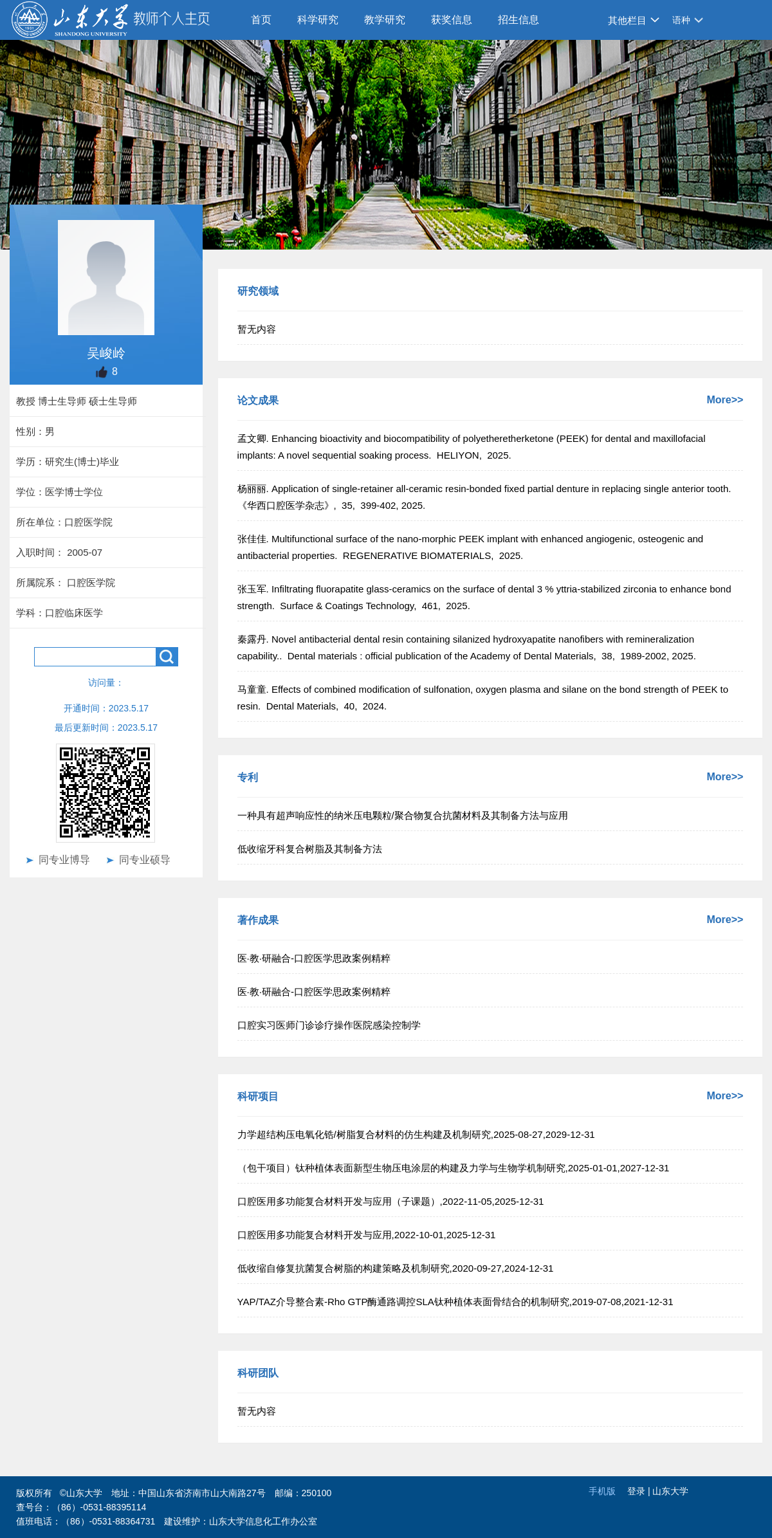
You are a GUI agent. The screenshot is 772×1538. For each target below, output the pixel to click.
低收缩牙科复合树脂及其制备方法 (309, 848)
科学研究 (317, 19)
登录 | (639, 1491)
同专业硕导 (144, 859)
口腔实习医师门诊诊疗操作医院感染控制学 (329, 1025)
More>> (724, 399)
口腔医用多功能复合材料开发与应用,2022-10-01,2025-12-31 (366, 1234)
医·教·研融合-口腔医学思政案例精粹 (314, 958)
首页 (261, 19)
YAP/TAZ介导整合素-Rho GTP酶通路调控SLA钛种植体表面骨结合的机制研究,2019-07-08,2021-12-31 (455, 1301)
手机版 (602, 1491)
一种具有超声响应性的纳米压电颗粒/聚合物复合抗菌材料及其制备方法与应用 (402, 815)
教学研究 (384, 19)
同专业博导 (64, 859)
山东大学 (670, 1491)
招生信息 (518, 19)
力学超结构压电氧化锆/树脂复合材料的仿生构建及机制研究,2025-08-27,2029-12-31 (416, 1134)
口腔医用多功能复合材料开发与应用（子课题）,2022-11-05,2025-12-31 (390, 1201)
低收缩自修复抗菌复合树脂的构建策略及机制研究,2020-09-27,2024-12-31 (395, 1268)
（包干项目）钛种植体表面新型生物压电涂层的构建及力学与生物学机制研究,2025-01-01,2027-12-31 (453, 1167)
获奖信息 (451, 19)
